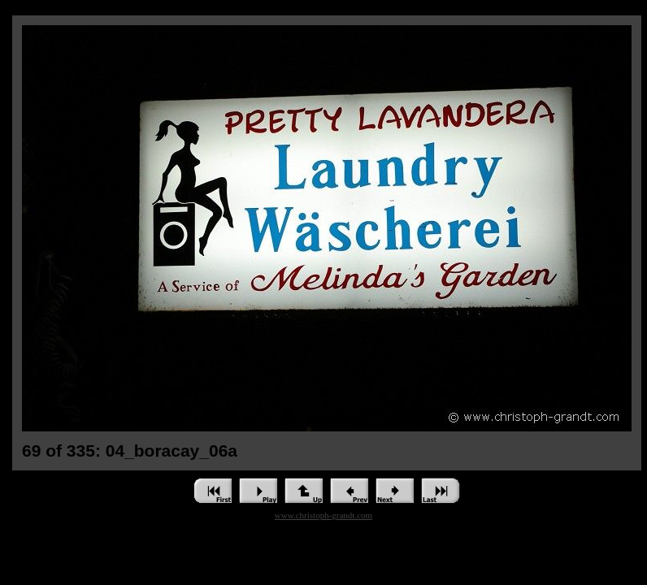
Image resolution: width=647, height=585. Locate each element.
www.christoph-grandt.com (323, 515)
